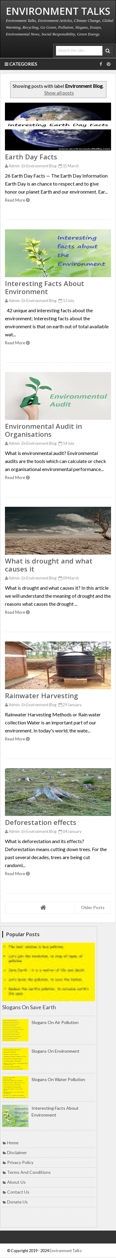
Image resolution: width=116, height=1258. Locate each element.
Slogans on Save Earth (29, 1007)
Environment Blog (38, 166)
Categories (21, 64)
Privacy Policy (20, 1162)
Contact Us (18, 1191)
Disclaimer (17, 1152)
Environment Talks (65, 1250)
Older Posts (93, 907)
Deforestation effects (40, 822)
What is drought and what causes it (48, 564)
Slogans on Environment (55, 1051)
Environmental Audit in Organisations (43, 430)
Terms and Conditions (29, 1172)
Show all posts (59, 93)
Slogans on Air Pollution (55, 1022)
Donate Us (17, 1201)
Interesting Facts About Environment (44, 287)
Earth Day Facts (31, 156)
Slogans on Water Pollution (58, 1079)
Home (13, 1142)
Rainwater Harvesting (41, 695)
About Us (16, 1182)
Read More (17, 200)
